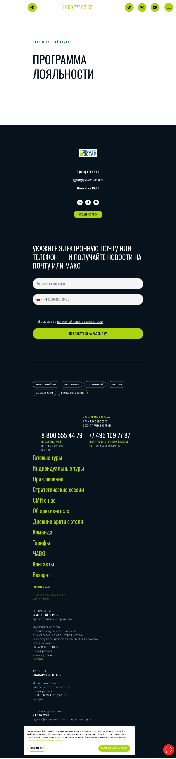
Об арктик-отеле (51, 511)
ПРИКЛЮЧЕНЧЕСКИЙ (96, 384)
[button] (88, 214)
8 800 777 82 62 (76, 7)
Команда (42, 532)
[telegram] (88, 202)
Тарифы (41, 543)
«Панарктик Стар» (94, 418)
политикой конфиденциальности (80, 321)
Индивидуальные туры (58, 469)
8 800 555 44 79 (61, 436)
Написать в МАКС (88, 188)
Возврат (41, 575)
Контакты (43, 564)
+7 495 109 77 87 (109, 436)
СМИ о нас (44, 500)
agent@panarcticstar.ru (88, 180)
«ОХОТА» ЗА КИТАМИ (72, 384)
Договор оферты (41, 599)
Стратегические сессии (58, 490)
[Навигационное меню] (169, 7)
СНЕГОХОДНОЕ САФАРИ (44, 393)
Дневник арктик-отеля (58, 522)
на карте (38, 659)
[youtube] (96, 202)
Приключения (48, 479)
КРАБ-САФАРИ (118, 384)
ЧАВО (39, 554)
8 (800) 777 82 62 (88, 172)
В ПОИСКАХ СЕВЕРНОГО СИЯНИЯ (73, 393)
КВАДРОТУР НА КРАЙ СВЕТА (46, 384)
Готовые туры (47, 458)
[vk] (80, 202)
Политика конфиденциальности (49, 595)
